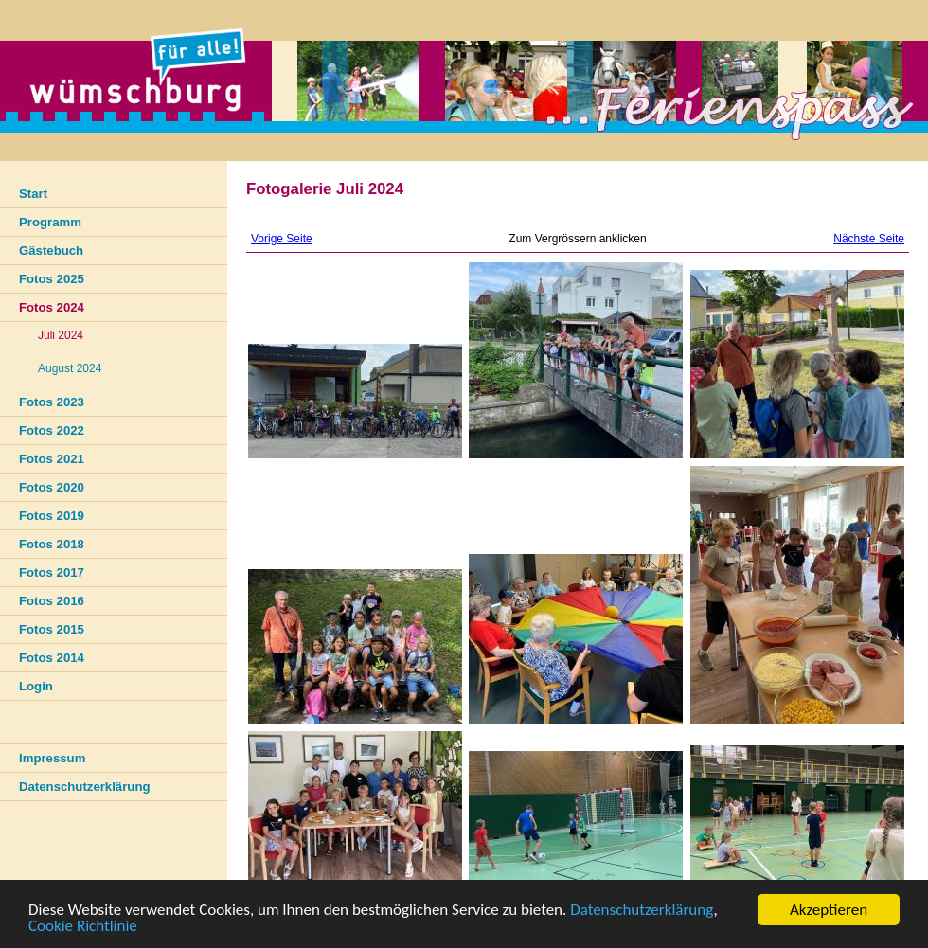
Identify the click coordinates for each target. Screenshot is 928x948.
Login (36, 686)
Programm (50, 222)
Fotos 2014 (51, 658)
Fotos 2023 (51, 402)
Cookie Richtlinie (82, 927)
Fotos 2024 (51, 307)
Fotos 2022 (51, 430)
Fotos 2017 (51, 572)
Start (33, 194)
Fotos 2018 (51, 544)
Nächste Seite (868, 238)
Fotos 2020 (51, 487)
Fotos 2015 (51, 629)
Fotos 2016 (51, 601)
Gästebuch (51, 250)
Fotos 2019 (51, 516)
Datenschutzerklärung (641, 911)
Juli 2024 (60, 335)
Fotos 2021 (51, 459)
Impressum (52, 758)
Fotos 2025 (51, 279)
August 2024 (69, 368)
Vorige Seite (281, 238)
